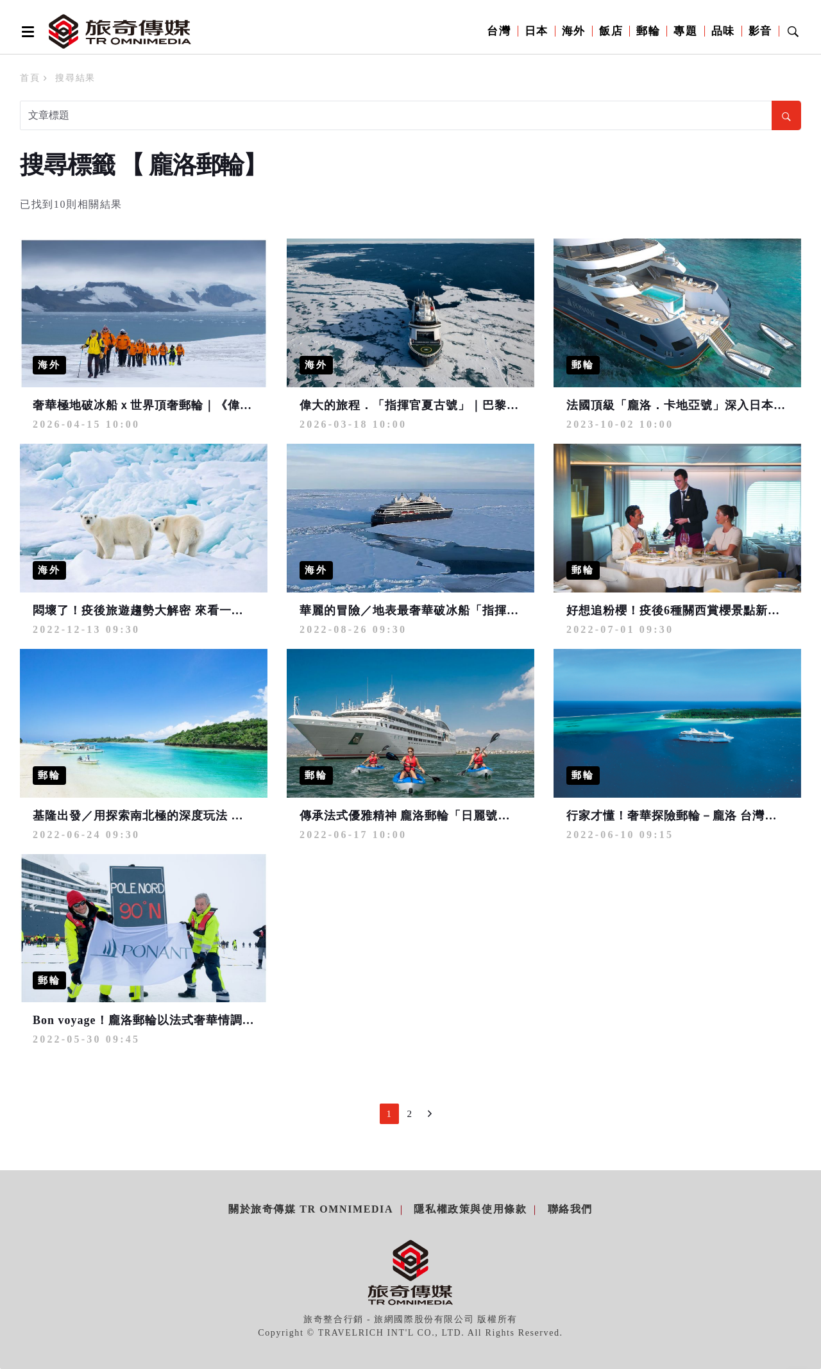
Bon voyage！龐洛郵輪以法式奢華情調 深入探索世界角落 (188, 1020)
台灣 (499, 31)
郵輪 (648, 31)
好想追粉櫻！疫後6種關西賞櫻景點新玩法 (679, 610)
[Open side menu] (25, 31)
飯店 (611, 31)
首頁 (30, 78)
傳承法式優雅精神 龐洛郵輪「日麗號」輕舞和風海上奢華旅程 (466, 815)
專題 (685, 31)
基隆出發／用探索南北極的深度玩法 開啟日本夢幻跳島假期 (193, 815)
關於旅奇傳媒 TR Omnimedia (310, 1209)
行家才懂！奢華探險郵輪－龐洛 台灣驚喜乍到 (690, 815)
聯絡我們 (570, 1209)
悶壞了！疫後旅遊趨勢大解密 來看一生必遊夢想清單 (175, 610)
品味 (723, 31)
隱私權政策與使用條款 (470, 1209)
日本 (536, 31)
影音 (760, 31)
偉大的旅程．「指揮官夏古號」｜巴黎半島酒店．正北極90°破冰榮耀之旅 (497, 405)
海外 (574, 31)
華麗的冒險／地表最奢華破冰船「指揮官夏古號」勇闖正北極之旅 (476, 610)
